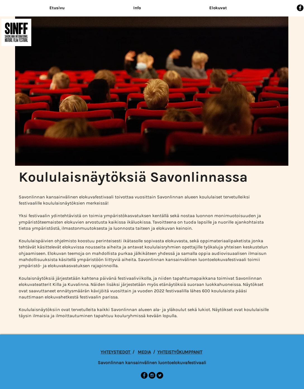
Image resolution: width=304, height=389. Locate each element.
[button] (137, 8)
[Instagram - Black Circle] (152, 375)
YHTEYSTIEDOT (116, 352)
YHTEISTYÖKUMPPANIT (179, 352)
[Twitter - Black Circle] (159, 375)
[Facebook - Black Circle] (300, 7)
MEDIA (144, 352)
